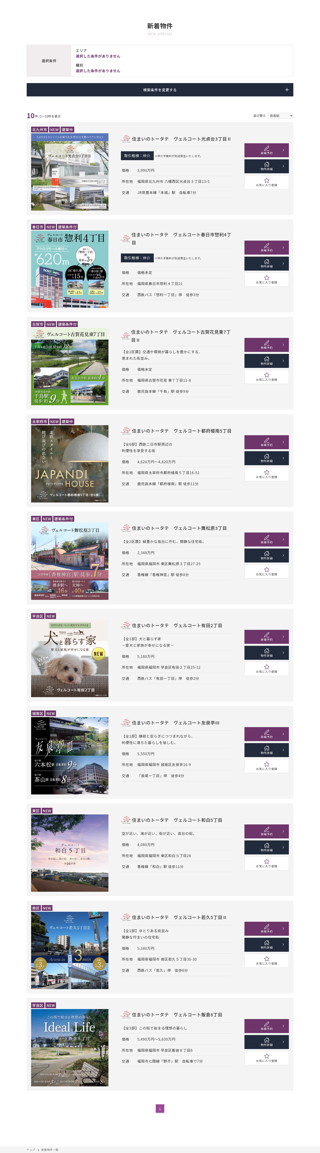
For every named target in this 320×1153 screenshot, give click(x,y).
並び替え (259, 115)
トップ (31, 1149)
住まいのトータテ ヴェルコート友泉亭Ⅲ (176, 722)
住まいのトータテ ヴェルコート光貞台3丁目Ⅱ (182, 139)
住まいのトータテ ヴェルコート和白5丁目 (177, 820)
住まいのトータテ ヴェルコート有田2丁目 (177, 625)
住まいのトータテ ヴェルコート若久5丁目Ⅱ (179, 917)
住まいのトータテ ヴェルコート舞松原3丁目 (179, 528)
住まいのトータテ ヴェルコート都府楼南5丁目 (182, 430)
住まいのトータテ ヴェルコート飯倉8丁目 (177, 1014)
